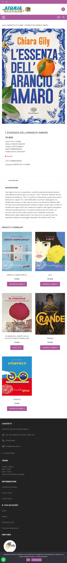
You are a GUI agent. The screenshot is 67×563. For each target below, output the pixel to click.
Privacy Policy (7, 493)
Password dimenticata (10, 528)
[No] (64, 557)
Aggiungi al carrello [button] (17, 284)
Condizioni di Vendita (9, 487)
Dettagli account (8, 522)
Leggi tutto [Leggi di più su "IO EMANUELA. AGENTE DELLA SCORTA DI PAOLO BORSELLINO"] (16, 347)
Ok (28, 560)
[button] (61, 32)
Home (4, 25)
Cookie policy (36, 560)
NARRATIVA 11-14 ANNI (15, 25)
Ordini (4, 511)
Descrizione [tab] (13, 180)
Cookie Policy (7, 499)
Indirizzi (4, 516)
